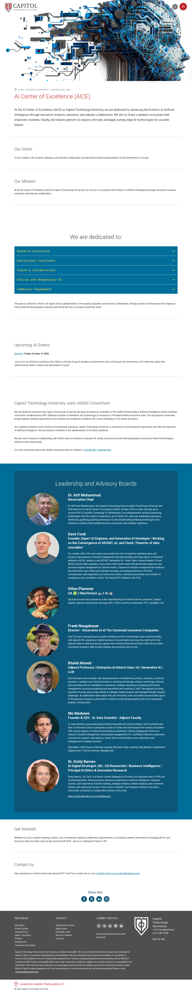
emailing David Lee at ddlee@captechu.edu (118, 873)
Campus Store (21, 932)
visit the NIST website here (97, 450)
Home (21, 90)
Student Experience (37, 90)
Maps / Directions (23, 935)
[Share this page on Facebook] (84, 899)
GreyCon (18, 353)
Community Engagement (34, 289)
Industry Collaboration (36, 270)
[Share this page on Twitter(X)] (91, 899)
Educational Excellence (36, 260)
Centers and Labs (61, 90)
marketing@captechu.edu (27, 972)
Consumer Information (25, 945)
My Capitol (19, 925)
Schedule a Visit (63, 932)
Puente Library (21, 928)
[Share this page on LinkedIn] (99, 899)
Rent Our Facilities (64, 935)
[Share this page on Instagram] (106, 899)
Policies (18, 938)
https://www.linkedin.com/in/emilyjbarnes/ (89, 796)
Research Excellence (33, 251)
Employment (21, 942)
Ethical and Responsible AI (39, 279)
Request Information (65, 925)
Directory (60, 938)
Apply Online (61, 928)
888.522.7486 (159, 939)
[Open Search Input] (175, 6)
